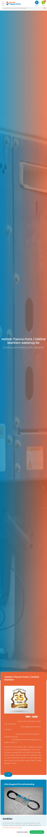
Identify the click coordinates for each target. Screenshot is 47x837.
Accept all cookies (37, 832)
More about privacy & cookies (12, 827)
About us (9, 768)
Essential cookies (22, 832)
